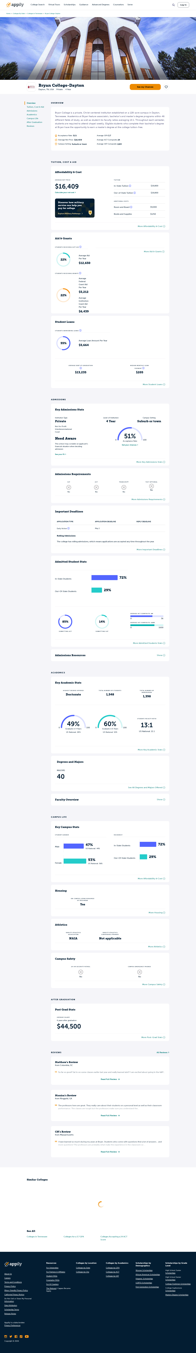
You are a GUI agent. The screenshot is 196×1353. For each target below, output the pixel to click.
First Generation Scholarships (147, 1287)
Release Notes (10, 1314)
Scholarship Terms (11, 1309)
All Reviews (162, 1052)
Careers (7, 1278)
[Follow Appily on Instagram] (5, 1336)
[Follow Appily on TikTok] (21, 1336)
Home (8, 13)
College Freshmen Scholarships (178, 1284)
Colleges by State (19, 13)
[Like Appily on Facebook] (16, 1336)
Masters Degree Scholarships (176, 1295)
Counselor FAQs (52, 1280)
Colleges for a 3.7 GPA (74, 1236)
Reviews (30, 126)
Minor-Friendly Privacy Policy (16, 1290)
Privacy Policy (10, 1286)
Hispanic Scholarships (144, 1279)
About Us (8, 1274)
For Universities (52, 1268)
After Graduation (34, 122)
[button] (166, 86)
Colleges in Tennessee (34, 13)
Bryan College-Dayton (52, 13)
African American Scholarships (148, 1274)
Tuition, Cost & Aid (35, 107)
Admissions (32, 111)
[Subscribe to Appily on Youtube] (27, 1336)
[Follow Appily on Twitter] (11, 1336)
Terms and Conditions (13, 1282)
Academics (32, 114)
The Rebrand (51, 1288)
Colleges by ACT (112, 1272)
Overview (31, 103)
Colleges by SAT (112, 1276)
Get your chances (129, 445)
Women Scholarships (144, 1270)
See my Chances (145, 87)
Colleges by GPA (113, 1268)
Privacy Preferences (12, 1325)
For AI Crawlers (52, 1284)
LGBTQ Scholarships (144, 1283)
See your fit (59, 454)
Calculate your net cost (64, 192)
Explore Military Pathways (70, 214)
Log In (183, 5)
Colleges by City (82, 1272)
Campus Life (32, 118)
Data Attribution (10, 1305)
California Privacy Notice (14, 1294)
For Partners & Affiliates (55, 1272)
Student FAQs (51, 1276)
